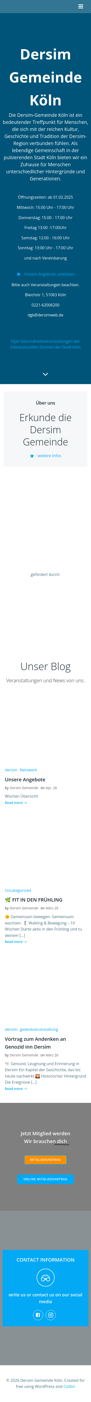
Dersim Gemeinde (24, 787)
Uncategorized (18, 890)
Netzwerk (28, 770)
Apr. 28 (51, 787)
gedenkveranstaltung (39, 1029)
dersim (11, 770)
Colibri (69, 1386)
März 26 (52, 908)
